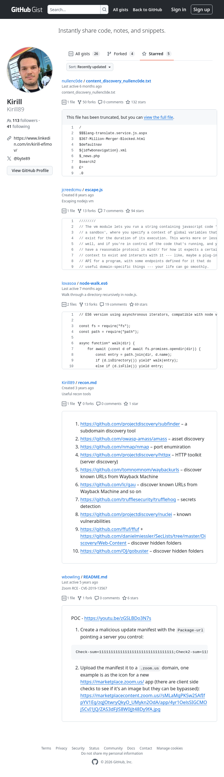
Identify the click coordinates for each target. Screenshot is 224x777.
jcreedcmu (72, 189)
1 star (131, 403)
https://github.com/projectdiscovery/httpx (125, 455)
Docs (131, 748)
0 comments (110, 102)
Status (94, 748)
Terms (46, 748)
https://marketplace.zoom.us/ (112, 682)
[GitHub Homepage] (95, 762)
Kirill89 (68, 382)
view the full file (158, 117)
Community (113, 748)
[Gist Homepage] (27, 9)
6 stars (130, 598)
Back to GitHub (147, 9)
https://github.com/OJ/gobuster (114, 551)
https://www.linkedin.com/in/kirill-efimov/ (33, 144)
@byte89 (22, 158)
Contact (146, 748)
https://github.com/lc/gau (108, 484)
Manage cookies (170, 748)
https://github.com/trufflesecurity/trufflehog (128, 499)
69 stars (138, 304)
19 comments (113, 304)
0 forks (85, 403)
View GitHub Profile (30, 170)
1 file (68, 102)
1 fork (84, 598)
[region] (139, 150)
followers (23, 120)
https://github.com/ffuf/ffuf (109, 529)
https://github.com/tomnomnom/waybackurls (129, 469)
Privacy (61, 748)
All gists (120, 9)
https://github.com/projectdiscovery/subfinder (130, 424)
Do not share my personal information (112, 753)
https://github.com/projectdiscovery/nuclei (126, 514)
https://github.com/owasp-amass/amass (123, 439)
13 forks (86, 210)
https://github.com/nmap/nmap (114, 447)
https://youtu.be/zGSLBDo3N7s (117, 618)
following (18, 126)
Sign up (201, 9)
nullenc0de (72, 81)
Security (78, 748)
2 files (69, 304)
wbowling (71, 577)
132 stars (136, 102)
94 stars (135, 210)
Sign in (178, 9)
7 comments (110, 210)
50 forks (86, 102)
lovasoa (69, 283)
